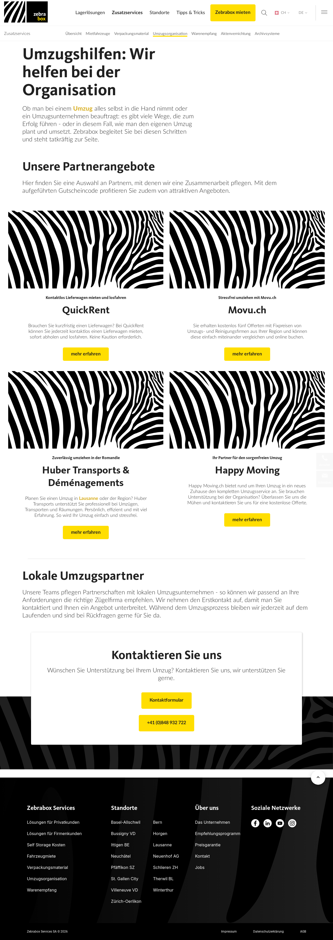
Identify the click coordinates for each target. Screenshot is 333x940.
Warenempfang (42, 890)
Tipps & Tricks (190, 13)
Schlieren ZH (165, 867)
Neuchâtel (121, 856)
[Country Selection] (281, 13)
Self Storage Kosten (46, 844)
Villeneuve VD (124, 890)
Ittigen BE (120, 844)
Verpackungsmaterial (47, 867)
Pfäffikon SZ (123, 867)
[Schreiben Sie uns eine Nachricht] (324, 479)
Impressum (229, 931)
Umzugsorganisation (47, 878)
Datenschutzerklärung (268, 931)
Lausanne (88, 498)
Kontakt (202, 856)
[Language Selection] (303, 13)
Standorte (159, 13)
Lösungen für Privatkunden (53, 822)
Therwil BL (163, 878)
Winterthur (163, 890)
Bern (157, 822)
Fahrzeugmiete (41, 856)
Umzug (83, 109)
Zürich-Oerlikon (126, 901)
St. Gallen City (125, 878)
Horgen (160, 833)
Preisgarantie (207, 844)
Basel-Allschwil (126, 822)
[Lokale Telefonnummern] (324, 461)
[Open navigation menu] (324, 12)
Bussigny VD (123, 833)
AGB (303, 931)
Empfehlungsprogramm (217, 833)
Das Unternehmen (212, 822)
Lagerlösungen (90, 13)
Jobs (199, 867)
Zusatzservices (127, 13)
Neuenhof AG (166, 856)
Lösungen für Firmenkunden (54, 833)
